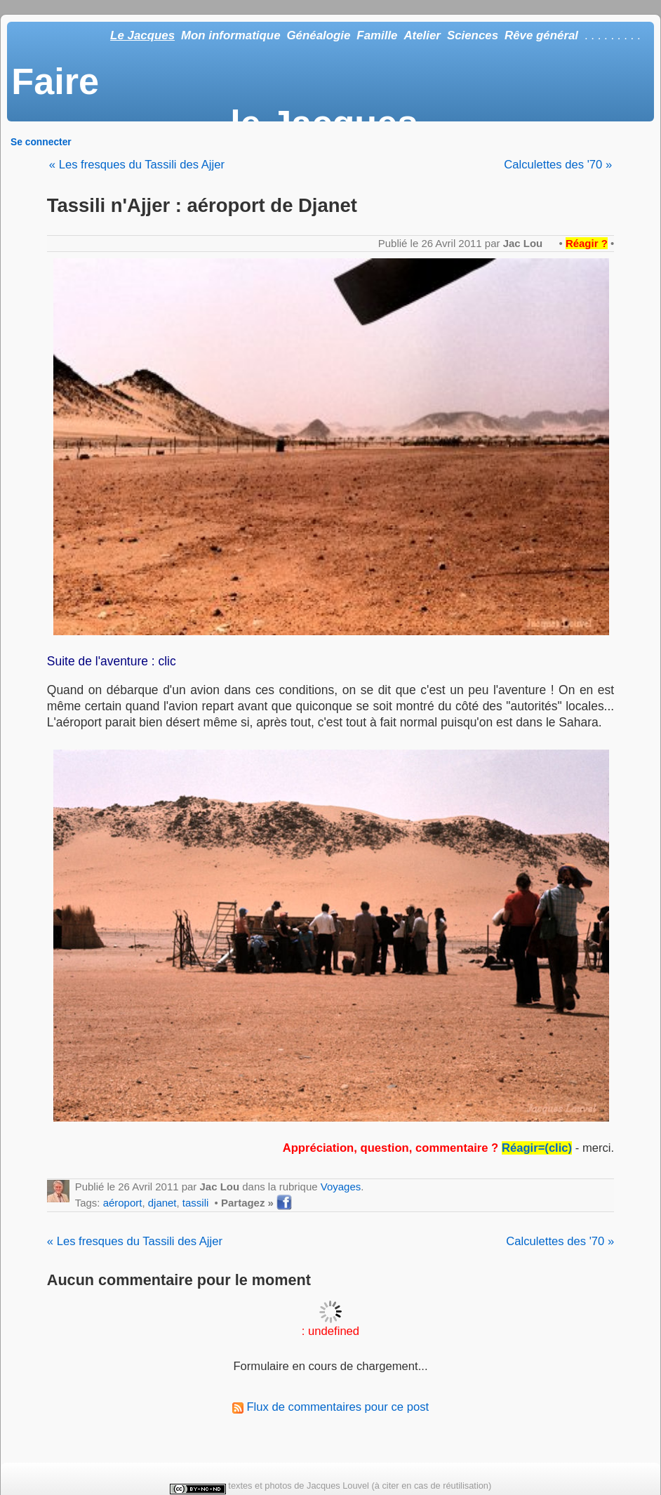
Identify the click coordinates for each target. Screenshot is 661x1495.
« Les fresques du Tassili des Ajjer (137, 164)
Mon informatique (231, 35)
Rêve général (541, 35)
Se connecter (41, 141)
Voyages (341, 1186)
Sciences (472, 35)
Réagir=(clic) (537, 1148)
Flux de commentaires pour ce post (330, 1407)
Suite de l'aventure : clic (111, 661)
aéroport (122, 1203)
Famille (376, 35)
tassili (195, 1203)
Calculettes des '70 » (558, 164)
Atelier (422, 35)
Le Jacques (142, 35)
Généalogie (318, 35)
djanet (162, 1203)
